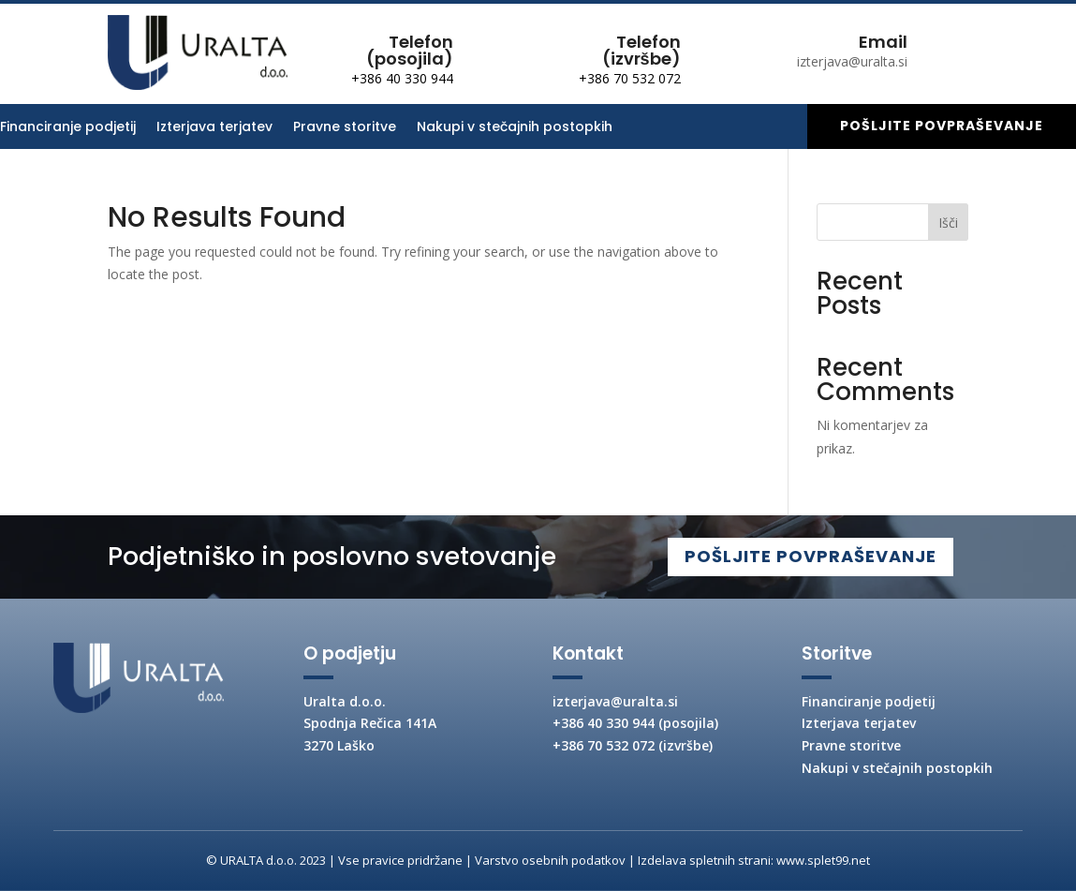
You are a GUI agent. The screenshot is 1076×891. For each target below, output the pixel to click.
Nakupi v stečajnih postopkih (514, 128)
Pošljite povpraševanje (941, 125)
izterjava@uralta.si (615, 701)
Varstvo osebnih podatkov (550, 860)
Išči (948, 222)
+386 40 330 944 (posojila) (635, 723)
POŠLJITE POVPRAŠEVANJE (803, 555)
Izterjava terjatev (214, 128)
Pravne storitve (344, 128)
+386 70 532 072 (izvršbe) (633, 745)
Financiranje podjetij (68, 128)
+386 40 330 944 (402, 78)
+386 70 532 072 (630, 78)
